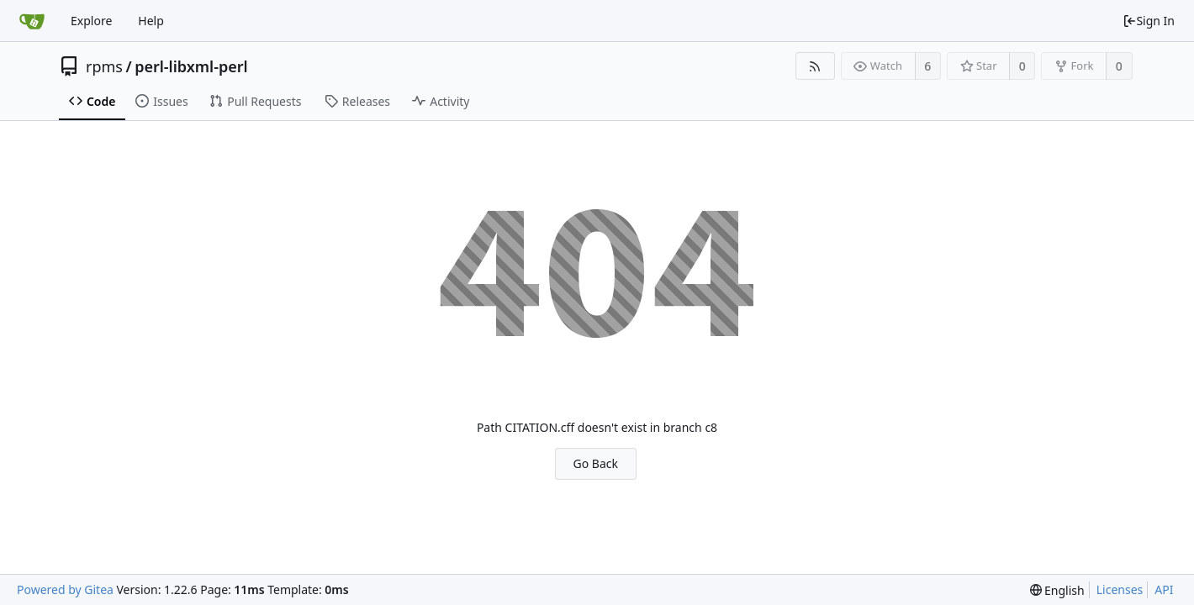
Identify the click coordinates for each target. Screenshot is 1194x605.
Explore (91, 21)
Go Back (595, 463)
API (1163, 589)
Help (151, 21)
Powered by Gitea (65, 589)
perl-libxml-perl (191, 66)
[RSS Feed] (815, 66)
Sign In (1149, 21)
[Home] (31, 21)
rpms (104, 66)
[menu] (1057, 590)
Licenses (1120, 589)
